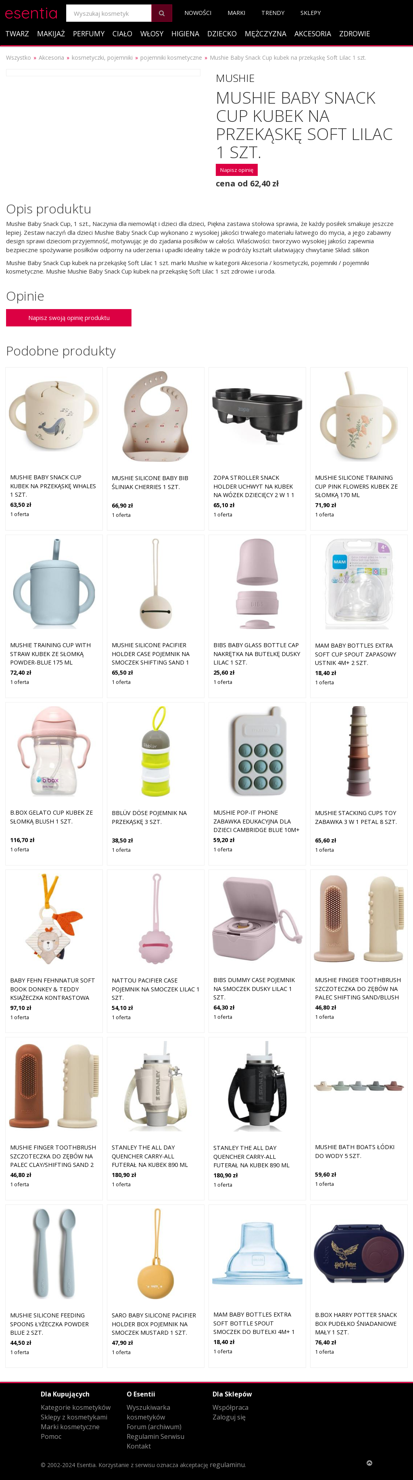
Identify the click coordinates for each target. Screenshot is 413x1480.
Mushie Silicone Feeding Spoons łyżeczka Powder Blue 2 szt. (49, 1323)
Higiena (185, 33)
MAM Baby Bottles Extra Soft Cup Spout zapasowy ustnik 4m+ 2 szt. (355, 654)
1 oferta (19, 514)
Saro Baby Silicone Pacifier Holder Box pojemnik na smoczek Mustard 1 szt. (154, 1323)
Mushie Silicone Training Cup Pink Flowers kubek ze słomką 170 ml (356, 486)
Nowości (197, 13)
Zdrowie (354, 33)
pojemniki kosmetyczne (171, 57)
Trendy (272, 13)
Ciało (122, 33)
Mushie (235, 78)
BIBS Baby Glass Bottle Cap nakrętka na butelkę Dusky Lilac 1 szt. (256, 653)
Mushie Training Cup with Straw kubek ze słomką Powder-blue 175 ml (50, 653)
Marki (236, 13)
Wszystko (18, 57)
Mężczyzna (265, 33)
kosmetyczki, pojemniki (102, 57)
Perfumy (88, 33)
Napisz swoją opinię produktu (69, 318)
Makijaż (51, 33)
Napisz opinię (236, 170)
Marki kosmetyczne (70, 1426)
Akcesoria (312, 33)
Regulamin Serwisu (155, 1436)
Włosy (151, 33)
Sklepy (310, 13)
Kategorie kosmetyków (76, 1407)
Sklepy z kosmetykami (74, 1417)
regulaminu (227, 1464)
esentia (31, 11)
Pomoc (51, 1436)
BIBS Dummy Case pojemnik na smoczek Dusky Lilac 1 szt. (254, 988)
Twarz (17, 33)
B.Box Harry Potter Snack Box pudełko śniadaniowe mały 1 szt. (356, 1323)
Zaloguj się (229, 1417)
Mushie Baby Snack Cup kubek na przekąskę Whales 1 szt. (53, 485)
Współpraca (230, 1407)
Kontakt (139, 1446)
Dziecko (222, 33)
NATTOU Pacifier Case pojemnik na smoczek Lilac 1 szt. (156, 988)
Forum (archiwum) (154, 1426)
